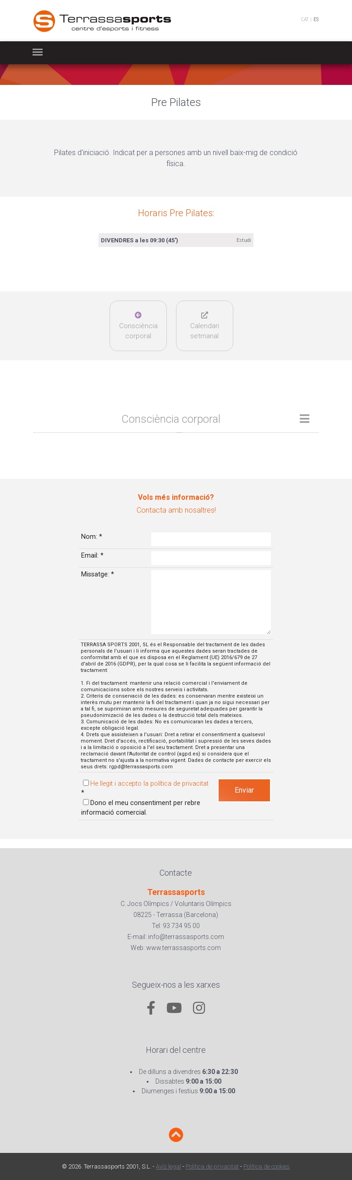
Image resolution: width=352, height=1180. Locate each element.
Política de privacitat (212, 1166)
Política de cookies (266, 1166)
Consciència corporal (138, 326)
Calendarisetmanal (204, 326)
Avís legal (168, 1166)
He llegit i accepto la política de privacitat (149, 784)
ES (316, 19)
